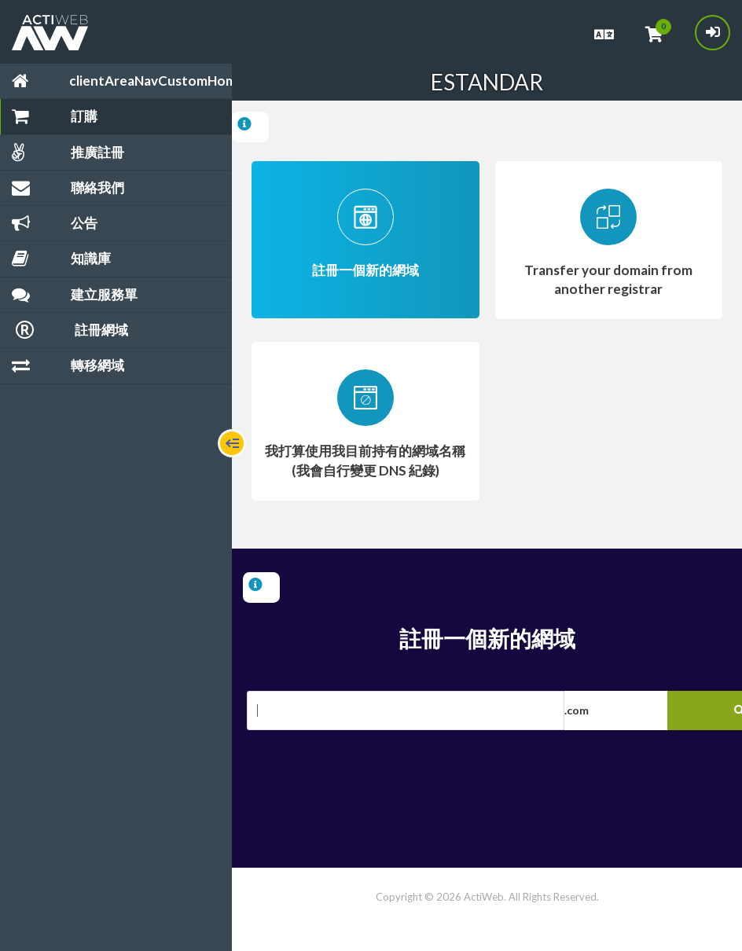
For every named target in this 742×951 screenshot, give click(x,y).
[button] (650, 710)
